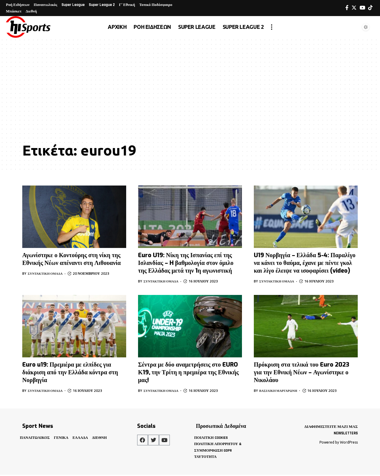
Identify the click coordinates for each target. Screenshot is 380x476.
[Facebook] (347, 8)
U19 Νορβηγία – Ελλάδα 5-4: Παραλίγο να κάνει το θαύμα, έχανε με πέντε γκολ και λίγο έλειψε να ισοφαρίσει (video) (304, 263)
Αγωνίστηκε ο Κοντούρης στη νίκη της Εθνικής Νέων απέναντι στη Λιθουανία (71, 259)
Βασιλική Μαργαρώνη (280, 390)
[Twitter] (354, 8)
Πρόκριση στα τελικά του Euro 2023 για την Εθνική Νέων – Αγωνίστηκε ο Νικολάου (301, 372)
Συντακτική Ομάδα (47, 273)
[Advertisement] (190, 94)
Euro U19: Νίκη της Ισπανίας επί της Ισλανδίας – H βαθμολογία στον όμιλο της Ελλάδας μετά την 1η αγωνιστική (185, 263)
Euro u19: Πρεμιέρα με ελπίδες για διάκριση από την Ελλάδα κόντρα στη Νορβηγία (70, 372)
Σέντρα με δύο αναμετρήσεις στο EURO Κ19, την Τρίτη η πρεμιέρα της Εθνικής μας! (188, 372)
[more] (271, 27)
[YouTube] (362, 8)
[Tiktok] (370, 8)
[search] (351, 27)
